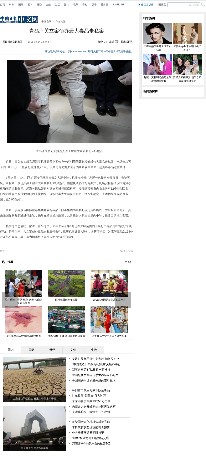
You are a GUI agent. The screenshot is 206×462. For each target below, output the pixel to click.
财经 (39, 4)
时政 (11, 4)
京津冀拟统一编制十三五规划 (91, 412)
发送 (111, 41)
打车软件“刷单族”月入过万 (89, 395)
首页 (2, 4)
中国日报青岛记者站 (11, 41)
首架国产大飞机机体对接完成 (91, 421)
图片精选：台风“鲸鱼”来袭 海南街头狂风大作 (23, 301)
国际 (20, 4)
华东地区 (61, 21)
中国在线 (46, 21)
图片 (66, 4)
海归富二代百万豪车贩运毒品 (91, 390)
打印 (100, 41)
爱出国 (104, 4)
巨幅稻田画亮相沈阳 (66, 299)
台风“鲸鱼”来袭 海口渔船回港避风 (66, 336)
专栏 (84, 4)
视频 (75, 4)
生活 (57, 4)
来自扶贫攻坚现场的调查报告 (91, 427)
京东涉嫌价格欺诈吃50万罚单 (91, 401)
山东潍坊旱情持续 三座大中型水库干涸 (34, 398)
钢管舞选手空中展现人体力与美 (109, 336)
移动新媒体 (147, 4)
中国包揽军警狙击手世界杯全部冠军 (95, 375)
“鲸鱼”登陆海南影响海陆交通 (90, 438)
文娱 (48, 4)
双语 (94, 4)
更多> (128, 262)
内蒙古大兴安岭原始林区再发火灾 (94, 406)
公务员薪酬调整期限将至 (88, 432)
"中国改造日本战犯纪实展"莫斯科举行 (96, 364)
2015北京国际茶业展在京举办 (109, 299)
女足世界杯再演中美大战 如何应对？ (95, 358)
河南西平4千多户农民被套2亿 (91, 443)
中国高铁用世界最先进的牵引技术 (94, 380)
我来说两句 (127, 41)
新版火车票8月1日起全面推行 (91, 369)
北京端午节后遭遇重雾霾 (34, 448)
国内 (29, 4)
